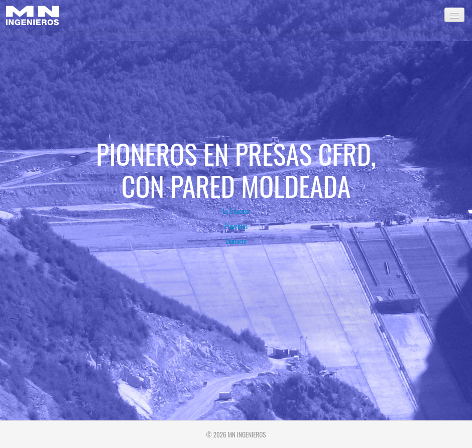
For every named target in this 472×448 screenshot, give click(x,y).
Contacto (236, 241)
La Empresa (235, 211)
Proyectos (236, 226)
